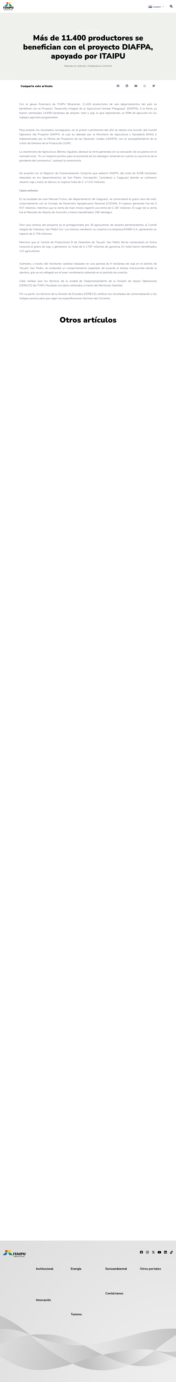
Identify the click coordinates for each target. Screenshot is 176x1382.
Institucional (44, 1269)
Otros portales (150, 1269)
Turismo (76, 1314)
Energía (76, 1269)
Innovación (43, 1300)
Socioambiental (116, 1269)
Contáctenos (114, 1293)
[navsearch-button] (171, 6)
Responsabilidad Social (88, 30)
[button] (118, 86)
